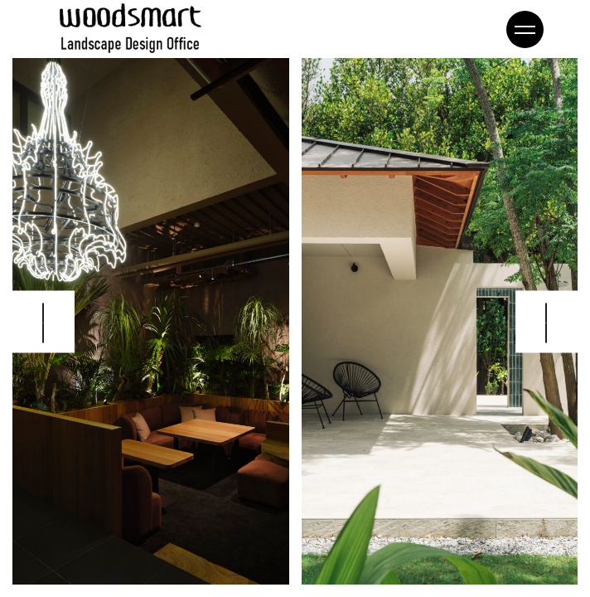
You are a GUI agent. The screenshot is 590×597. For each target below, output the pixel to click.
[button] (546, 321)
